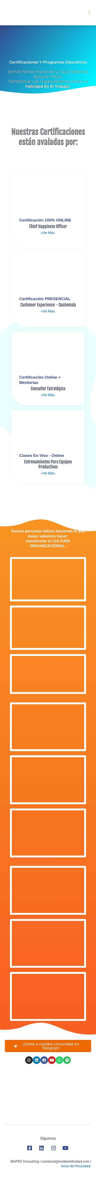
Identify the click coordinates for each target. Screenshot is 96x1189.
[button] (89, 13)
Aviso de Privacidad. (76, 1166)
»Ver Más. (48, 233)
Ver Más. (48, 395)
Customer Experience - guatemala (48, 305)
